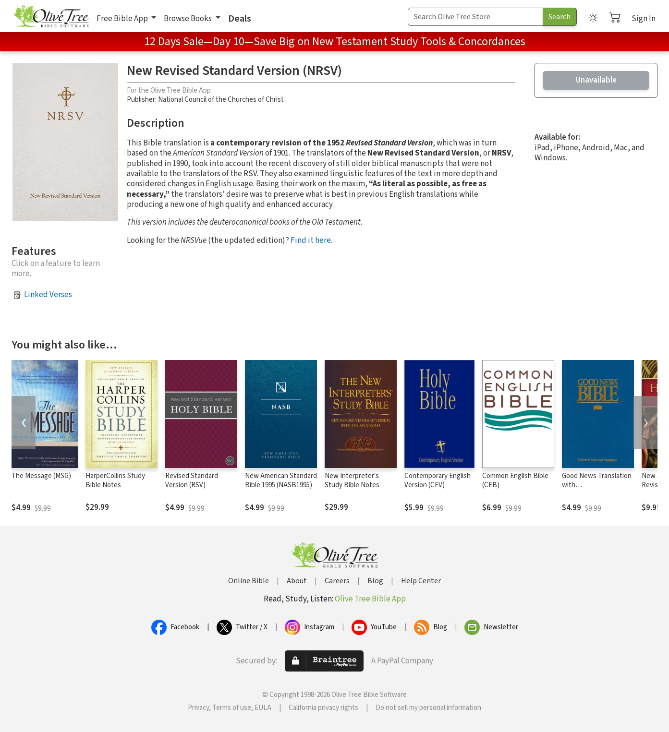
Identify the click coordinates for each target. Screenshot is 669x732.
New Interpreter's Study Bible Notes (352, 480)
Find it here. (311, 240)
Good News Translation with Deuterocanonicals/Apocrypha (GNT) (607, 489)
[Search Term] (475, 17)
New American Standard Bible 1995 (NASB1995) (281, 480)
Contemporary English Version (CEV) (437, 480)
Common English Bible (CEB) (515, 480)
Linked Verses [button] (48, 294)
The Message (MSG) (41, 476)
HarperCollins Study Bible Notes (115, 480)
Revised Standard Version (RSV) (191, 480)
